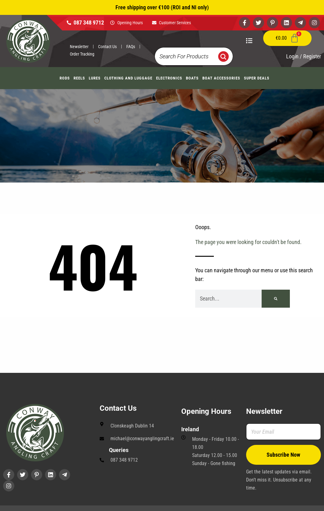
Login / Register (303, 56)
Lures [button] (95, 78)
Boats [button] (192, 78)
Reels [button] (79, 78)
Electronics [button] (169, 78)
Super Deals (256, 78)
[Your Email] (283, 431)
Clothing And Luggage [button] (128, 78)
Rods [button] (65, 78)
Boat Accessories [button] (221, 78)
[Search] (276, 299)
